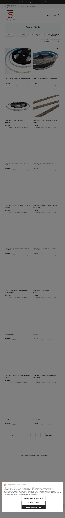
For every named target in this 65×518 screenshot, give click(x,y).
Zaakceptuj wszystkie (33, 507)
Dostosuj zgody (33, 502)
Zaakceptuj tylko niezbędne (33, 498)
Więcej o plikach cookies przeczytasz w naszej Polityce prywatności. (32, 493)
